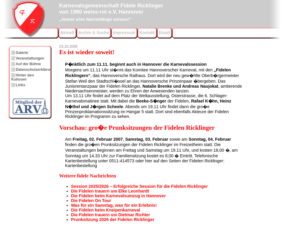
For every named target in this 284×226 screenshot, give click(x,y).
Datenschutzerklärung (35, 70)
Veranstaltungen (30, 58)
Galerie (22, 53)
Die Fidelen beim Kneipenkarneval (105, 210)
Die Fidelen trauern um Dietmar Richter (110, 214)
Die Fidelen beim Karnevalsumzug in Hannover (118, 195)
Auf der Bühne (28, 64)
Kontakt (147, 32)
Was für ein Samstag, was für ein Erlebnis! (114, 205)
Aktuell (67, 32)
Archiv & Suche (93, 32)
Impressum (124, 32)
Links (20, 85)
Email (164, 32)
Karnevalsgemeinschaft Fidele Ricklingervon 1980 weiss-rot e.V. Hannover (111, 11)
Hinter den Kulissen (22, 77)
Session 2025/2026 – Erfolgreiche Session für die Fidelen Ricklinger (139, 186)
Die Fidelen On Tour (91, 200)
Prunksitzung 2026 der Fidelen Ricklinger (112, 219)
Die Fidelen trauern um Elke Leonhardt (110, 191)
